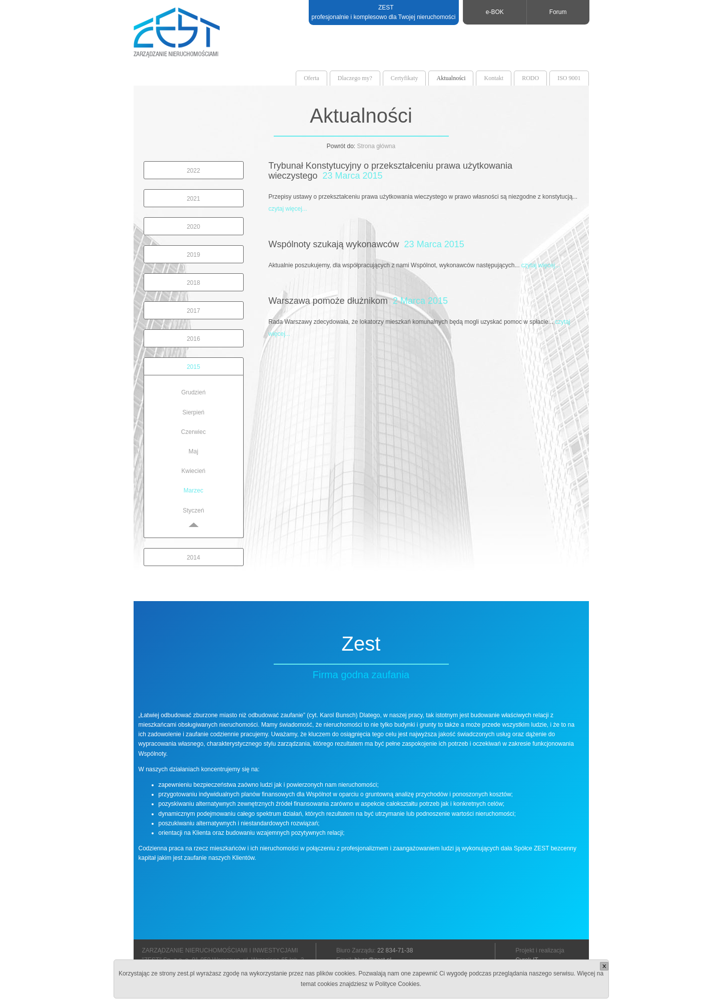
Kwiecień (193, 470)
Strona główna (376, 146)
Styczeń (193, 510)
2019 (193, 254)
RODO (530, 78)
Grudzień (193, 392)
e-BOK (495, 12)
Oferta (311, 78)
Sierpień (193, 412)
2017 (193, 310)
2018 (193, 282)
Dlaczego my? (355, 78)
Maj (193, 451)
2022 (193, 170)
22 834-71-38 (395, 950)
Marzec (193, 490)
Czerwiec (193, 431)
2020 (193, 226)
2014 (193, 557)
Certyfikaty (404, 78)
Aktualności (450, 78)
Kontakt (493, 78)
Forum (558, 12)
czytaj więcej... (288, 208)
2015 (193, 366)
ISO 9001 (568, 78)
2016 (193, 338)
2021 (193, 198)
